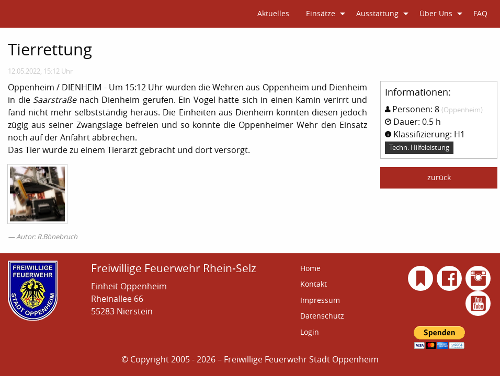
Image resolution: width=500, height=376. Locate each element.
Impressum (320, 300)
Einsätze (320, 13)
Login (309, 332)
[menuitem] (273, 14)
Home (310, 268)
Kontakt (313, 284)
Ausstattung (377, 13)
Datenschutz (322, 316)
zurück (439, 177)
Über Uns (435, 13)
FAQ (480, 13)
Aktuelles (273, 13)
